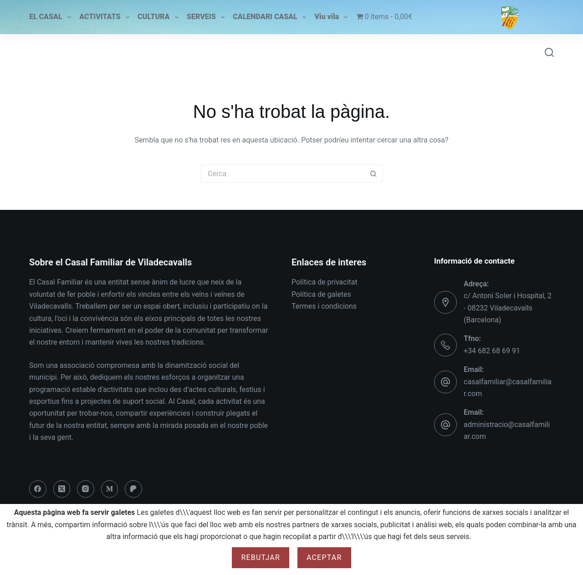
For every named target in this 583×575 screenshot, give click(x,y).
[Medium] (109, 489)
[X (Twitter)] (62, 489)
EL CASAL (50, 17)
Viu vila (331, 17)
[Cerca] (549, 52)
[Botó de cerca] (373, 173)
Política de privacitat (325, 282)
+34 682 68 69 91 (492, 350)
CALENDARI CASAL (269, 17)
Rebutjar (260, 557)
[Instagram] (85, 489)
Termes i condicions (324, 306)
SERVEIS (206, 17)
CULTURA (158, 17)
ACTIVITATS (104, 17)
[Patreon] (133, 489)
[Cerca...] (282, 173)
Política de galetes (321, 294)
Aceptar (324, 557)
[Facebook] (37, 489)
